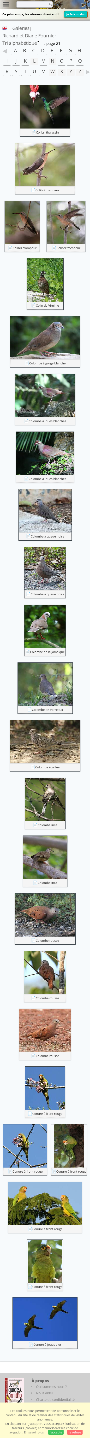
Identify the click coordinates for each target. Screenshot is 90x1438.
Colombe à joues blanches (47, 421)
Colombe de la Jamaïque (47, 652)
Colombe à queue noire (47, 536)
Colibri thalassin (47, 132)
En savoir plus (34, 1432)
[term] (31, 4)
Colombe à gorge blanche (47, 363)
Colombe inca (47, 825)
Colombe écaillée (47, 767)
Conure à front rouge (47, 1113)
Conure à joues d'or (47, 1344)
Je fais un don (75, 14)
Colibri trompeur (47, 190)
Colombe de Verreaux (47, 709)
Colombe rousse (47, 940)
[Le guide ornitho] (14, 1391)
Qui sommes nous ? (51, 1386)
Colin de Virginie (47, 305)
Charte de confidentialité (55, 1399)
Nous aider (44, 1393)
